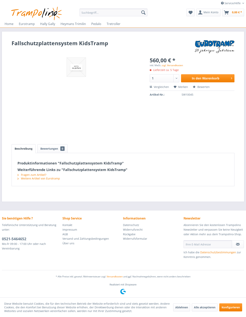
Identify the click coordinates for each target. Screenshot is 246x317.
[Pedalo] (96, 24)
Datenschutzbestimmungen (218, 252)
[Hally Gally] (47, 24)
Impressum (69, 229)
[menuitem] (113, 12)
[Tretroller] (113, 24)
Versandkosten (115, 276)
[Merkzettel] (190, 12)
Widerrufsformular (135, 238)
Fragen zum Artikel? (31, 175)
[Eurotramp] (26, 24)
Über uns (68, 243)
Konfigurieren (231, 307)
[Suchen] (143, 12)
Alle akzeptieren (204, 307)
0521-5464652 (14, 238)
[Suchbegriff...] (113, 12)
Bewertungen (52, 148)
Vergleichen (159, 87)
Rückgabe (129, 234)
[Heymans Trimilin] (73, 24)
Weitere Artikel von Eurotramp (38, 178)
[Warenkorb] (233, 12)
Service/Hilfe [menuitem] (231, 3)
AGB (65, 234)
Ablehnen (181, 307)
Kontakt (67, 225)
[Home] (9, 24)
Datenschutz (131, 225)
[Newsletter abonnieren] (238, 244)
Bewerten (201, 87)
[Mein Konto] (208, 12)
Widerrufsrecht (133, 229)
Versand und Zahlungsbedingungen (85, 238)
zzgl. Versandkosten (172, 65)
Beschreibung (23, 148)
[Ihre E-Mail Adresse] (208, 244)
